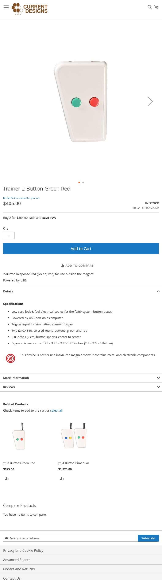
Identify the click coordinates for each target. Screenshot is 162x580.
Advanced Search (17, 559)
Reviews (9, 387)
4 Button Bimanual (75, 463)
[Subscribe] (148, 538)
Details (8, 291)
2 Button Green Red (21, 463)
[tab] (81, 291)
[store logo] (29, 9)
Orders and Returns (19, 569)
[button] (150, 101)
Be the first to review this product (21, 198)
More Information (16, 378)
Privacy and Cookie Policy (23, 550)
